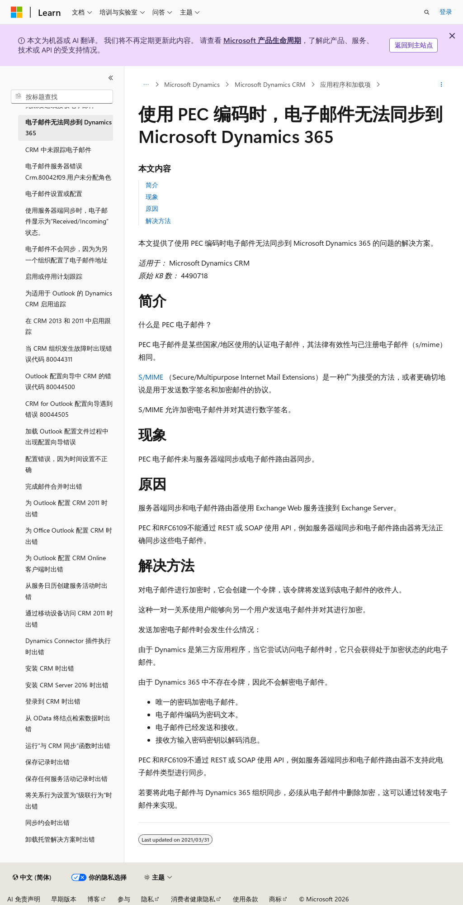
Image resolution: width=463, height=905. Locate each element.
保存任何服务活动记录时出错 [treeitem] (66, 778)
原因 (152, 208)
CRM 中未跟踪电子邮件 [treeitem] (58, 149)
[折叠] (110, 78)
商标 (275, 899)
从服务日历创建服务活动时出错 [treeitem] (66, 591)
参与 (124, 899)
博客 (93, 899)
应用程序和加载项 (345, 84)
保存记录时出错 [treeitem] (47, 761)
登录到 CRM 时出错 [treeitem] (52, 701)
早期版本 (63, 899)
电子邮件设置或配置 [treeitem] (53, 193)
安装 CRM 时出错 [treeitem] (49, 668)
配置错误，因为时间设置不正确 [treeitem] (66, 464)
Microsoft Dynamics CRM (270, 84)
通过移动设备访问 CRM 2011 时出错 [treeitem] (69, 619)
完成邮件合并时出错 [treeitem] (53, 486)
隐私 (147, 899)
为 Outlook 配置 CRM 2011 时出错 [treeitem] (66, 508)
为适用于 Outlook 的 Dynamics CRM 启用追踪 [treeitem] (68, 299)
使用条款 (245, 899)
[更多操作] (441, 84)
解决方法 (158, 220)
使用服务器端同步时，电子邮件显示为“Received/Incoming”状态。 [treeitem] (67, 221)
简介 (152, 185)
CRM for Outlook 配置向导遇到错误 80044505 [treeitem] (69, 409)
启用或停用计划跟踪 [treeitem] (53, 276)
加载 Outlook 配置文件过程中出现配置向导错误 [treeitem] (67, 437)
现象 (152, 196)
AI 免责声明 (23, 899)
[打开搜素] (427, 12)
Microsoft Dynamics (192, 84)
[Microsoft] (17, 12)
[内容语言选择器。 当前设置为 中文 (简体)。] (32, 877)
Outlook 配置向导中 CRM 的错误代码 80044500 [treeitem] (68, 381)
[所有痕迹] (146, 84)
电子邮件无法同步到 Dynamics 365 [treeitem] (68, 128)
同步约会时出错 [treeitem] (47, 822)
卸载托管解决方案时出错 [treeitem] (60, 839)
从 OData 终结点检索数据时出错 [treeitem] (67, 724)
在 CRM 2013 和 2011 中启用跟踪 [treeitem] (68, 326)
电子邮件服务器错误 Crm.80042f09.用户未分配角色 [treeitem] (68, 171)
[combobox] (62, 97)
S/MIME (150, 376)
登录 (445, 11)
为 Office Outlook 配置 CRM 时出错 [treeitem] (68, 536)
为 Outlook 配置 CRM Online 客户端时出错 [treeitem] (65, 563)
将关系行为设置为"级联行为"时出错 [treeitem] (68, 800)
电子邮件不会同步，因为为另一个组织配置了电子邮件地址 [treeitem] (66, 254)
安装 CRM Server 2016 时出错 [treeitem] (67, 685)
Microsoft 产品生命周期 (262, 40)
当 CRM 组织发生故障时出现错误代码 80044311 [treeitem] (68, 354)
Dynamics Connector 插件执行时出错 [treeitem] (68, 646)
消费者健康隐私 (193, 899)
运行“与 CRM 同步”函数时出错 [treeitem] (67, 745)
